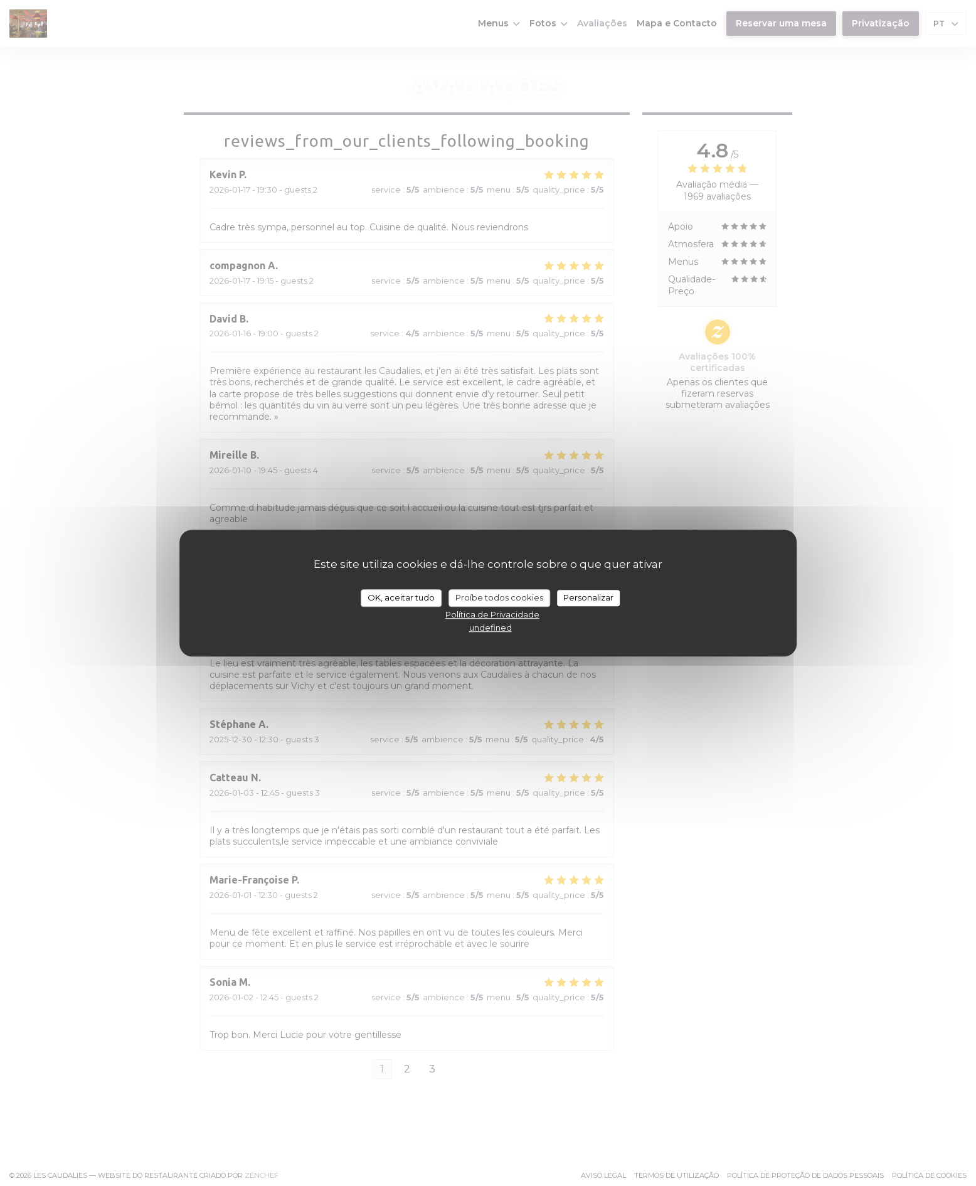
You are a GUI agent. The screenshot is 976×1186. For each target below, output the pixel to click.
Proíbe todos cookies (499, 597)
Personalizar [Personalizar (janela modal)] (588, 597)
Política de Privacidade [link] (492, 614)
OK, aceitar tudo (401, 597)
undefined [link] (490, 627)
